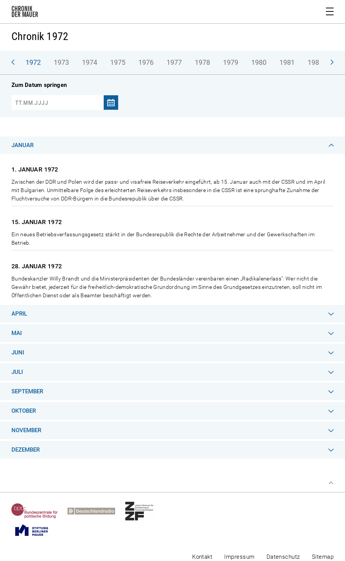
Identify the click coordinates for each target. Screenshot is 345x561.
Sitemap (323, 556)
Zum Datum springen (39, 85)
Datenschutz (283, 556)
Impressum (239, 556)
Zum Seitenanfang (331, 482)
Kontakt (202, 556)
